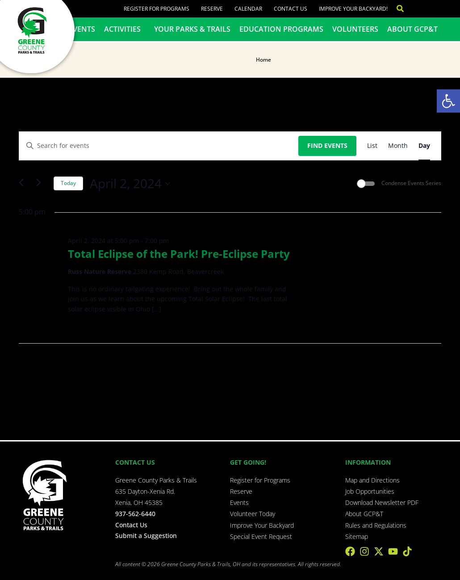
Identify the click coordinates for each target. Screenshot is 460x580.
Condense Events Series (411, 183)
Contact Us (290, 9)
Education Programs (281, 29)
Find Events (327, 145)
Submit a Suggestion (146, 535)
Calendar (248, 9)
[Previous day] (24, 183)
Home (263, 59)
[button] (448, 101)
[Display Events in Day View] (424, 146)
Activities (124, 29)
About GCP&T (412, 29)
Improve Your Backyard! (352, 9)
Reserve (212, 9)
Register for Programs (156, 9)
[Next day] (41, 183)
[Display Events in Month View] (398, 146)
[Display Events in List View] (372, 146)
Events (82, 29)
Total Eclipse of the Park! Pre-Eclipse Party (179, 253)
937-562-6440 (135, 513)
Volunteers (355, 29)
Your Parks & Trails (192, 29)
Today (68, 183)
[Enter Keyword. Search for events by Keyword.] (158, 146)
